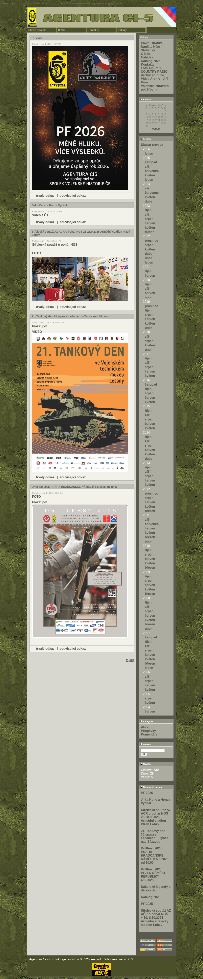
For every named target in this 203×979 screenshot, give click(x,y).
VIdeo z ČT (40, 215)
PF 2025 (147, 903)
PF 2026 (147, 793)
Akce (144, 727)
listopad (151, 162)
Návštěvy (146, 764)
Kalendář (146, 99)
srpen (149, 219)
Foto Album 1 (151, 68)
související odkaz (73, 195)
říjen (148, 210)
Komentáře (149, 734)
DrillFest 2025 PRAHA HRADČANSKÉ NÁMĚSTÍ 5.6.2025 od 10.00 (155, 855)
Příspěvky (148, 731)
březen (150, 511)
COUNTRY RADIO (154, 71)
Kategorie (146, 721)
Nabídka (147, 57)
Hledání (145, 744)
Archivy (145, 139)
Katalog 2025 (151, 61)
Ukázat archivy (152, 144)
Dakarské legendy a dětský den (155, 888)
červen (150, 223)
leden (149, 153)
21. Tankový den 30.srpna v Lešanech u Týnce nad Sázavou (155, 836)
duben (149, 201)
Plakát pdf (39, 326)
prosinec (151, 240)
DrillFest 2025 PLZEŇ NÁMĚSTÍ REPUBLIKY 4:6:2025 (154, 875)
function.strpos (26, 3)
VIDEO (37, 331)
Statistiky (148, 50)
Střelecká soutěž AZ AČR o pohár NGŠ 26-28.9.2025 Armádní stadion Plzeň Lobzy (156, 817)
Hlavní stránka (152, 43)
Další (130, 660)
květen (150, 175)
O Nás (62, 30)
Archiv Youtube (152, 75)
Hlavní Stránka (37, 30)
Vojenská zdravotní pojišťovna (155, 87)
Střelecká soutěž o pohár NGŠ (55, 244)
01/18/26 (156, 129)
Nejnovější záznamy (152, 787)
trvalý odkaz (45, 195)
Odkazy (122, 30)
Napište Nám (150, 46)
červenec (152, 171)
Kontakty (93, 30)
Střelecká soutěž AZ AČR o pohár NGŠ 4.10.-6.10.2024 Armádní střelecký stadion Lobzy (156, 917)
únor (148, 258)
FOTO (36, 253)
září (147, 166)
